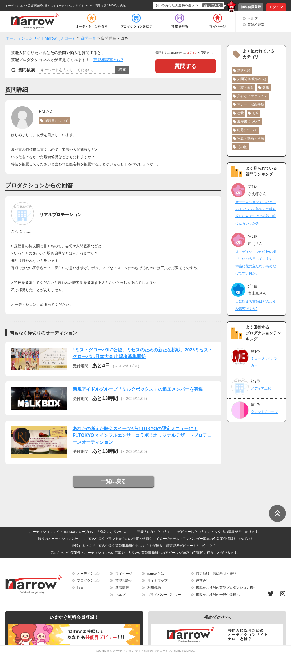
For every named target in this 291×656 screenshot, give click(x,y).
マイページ (123, 574)
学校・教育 (245, 87)
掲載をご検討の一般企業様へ (218, 595)
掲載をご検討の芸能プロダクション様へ (226, 588)
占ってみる (212, 5)
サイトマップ (157, 581)
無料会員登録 (251, 7)
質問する (185, 66)
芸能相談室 (256, 25)
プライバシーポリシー (164, 595)
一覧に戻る (113, 481)
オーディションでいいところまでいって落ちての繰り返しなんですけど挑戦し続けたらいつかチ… (255, 212)
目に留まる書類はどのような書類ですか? (255, 305)
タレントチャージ (264, 412)
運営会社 (202, 581)
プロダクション (88, 581)
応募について (247, 130)
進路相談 (244, 71)
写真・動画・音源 (250, 138)
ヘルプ (253, 19)
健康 (265, 87)
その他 (242, 147)
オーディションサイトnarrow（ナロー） (141, 650)
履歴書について (56, 121)
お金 (255, 113)
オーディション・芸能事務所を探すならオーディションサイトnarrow (49, 5)
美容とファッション (252, 96)
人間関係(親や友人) (251, 79)
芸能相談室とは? (108, 59)
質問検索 (26, 70)
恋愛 (240, 113)
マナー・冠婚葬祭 (250, 104)
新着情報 (122, 588)
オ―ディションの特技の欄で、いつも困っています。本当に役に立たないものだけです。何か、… (255, 262)
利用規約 (154, 588)
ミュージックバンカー (264, 361)
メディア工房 (261, 388)
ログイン (276, 7)
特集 (80, 588)
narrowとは (155, 574)
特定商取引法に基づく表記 (216, 574)
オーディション (88, 574)
